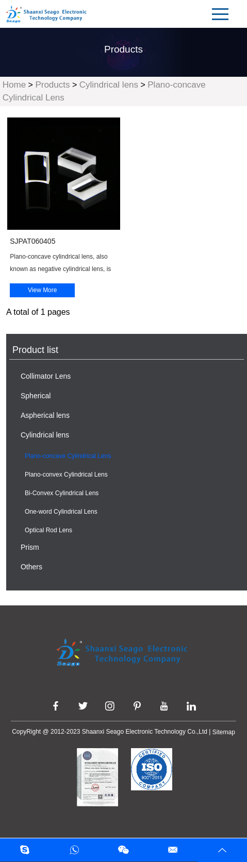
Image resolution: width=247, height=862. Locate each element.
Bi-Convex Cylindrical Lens (61, 493)
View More (42, 290)
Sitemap (223, 732)
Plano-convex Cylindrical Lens (66, 474)
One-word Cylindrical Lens (61, 511)
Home (14, 85)
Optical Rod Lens (48, 530)
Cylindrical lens (108, 85)
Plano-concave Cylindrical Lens (68, 456)
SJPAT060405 (32, 241)
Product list (35, 350)
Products (52, 85)
